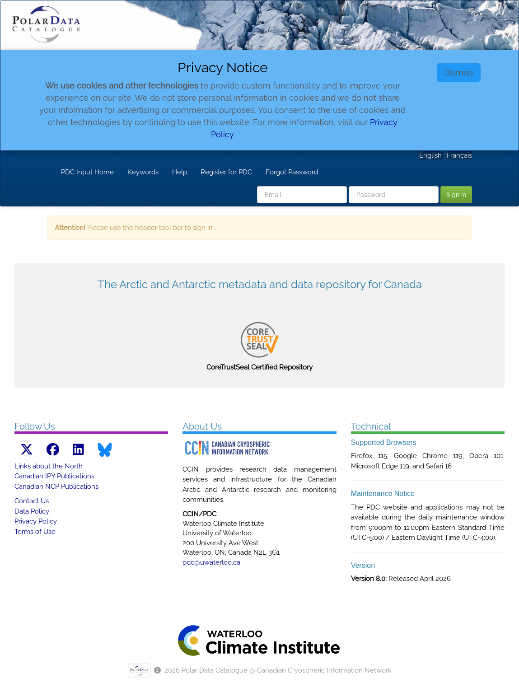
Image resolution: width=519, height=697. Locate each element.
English (431, 155)
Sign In (456, 194)
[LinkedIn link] (78, 449)
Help (179, 172)
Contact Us (31, 501)
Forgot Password (292, 172)
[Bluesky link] (105, 450)
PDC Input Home (87, 172)
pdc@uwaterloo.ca (211, 562)
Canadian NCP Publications (56, 486)
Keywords (143, 172)
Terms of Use (35, 532)
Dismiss (458, 72)
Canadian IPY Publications (54, 476)
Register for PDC (226, 172)
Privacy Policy (35, 521)
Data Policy (31, 511)
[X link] (26, 449)
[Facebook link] (53, 449)
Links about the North (48, 466)
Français (459, 155)
